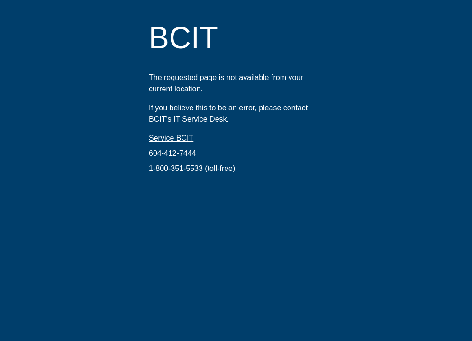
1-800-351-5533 (176, 168)
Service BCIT (171, 138)
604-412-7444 (172, 153)
